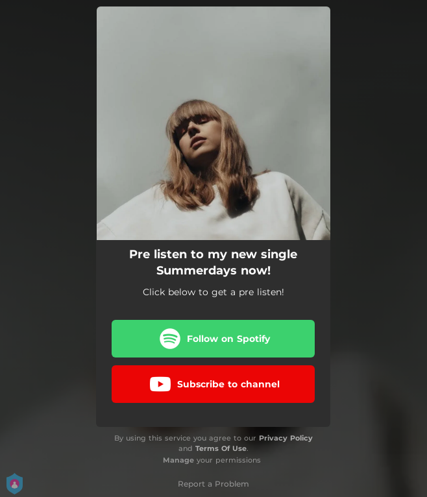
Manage (178, 460)
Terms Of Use (221, 448)
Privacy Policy (286, 437)
